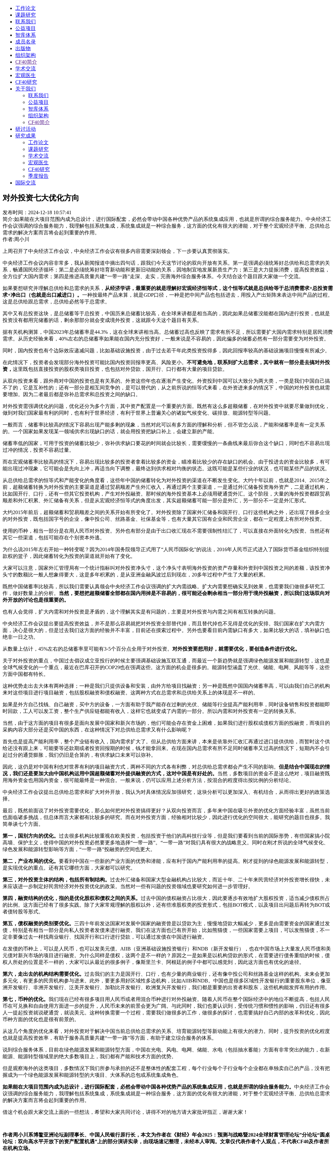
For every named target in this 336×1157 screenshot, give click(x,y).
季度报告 (38, 176)
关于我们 (25, 88)
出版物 (23, 48)
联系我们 (25, 21)
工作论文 (25, 8)
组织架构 (25, 55)
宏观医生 (25, 75)
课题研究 (25, 15)
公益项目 (25, 28)
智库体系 (25, 35)
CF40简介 (26, 62)
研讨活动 (25, 129)
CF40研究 (26, 82)
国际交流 (25, 182)
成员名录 (25, 41)
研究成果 (25, 135)
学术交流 (25, 68)
